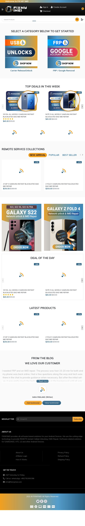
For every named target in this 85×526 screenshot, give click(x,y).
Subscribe (78, 419)
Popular (54, 155)
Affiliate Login (21, 456)
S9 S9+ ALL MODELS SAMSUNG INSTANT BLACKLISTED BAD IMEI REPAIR (18, 115)
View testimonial (51, 403)
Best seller (69, 155)
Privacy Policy (63, 452)
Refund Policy (63, 456)
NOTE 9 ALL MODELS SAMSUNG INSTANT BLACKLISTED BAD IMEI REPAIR (61, 115)
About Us (19, 452)
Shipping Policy (64, 459)
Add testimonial (33, 403)
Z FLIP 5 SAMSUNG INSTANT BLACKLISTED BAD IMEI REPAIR (21, 185)
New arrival (38, 155)
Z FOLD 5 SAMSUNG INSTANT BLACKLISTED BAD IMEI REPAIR (62, 185)
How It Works (21, 459)
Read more (42, 381)
